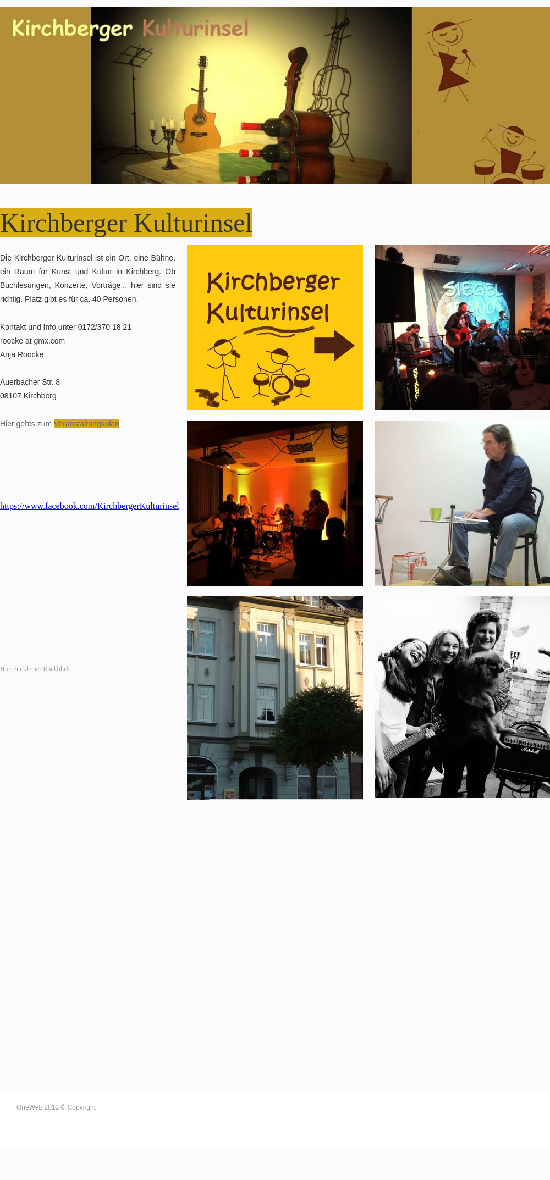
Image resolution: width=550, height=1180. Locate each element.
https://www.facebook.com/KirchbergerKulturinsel (89, 506)
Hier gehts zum (27, 423)
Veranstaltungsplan (86, 423)
